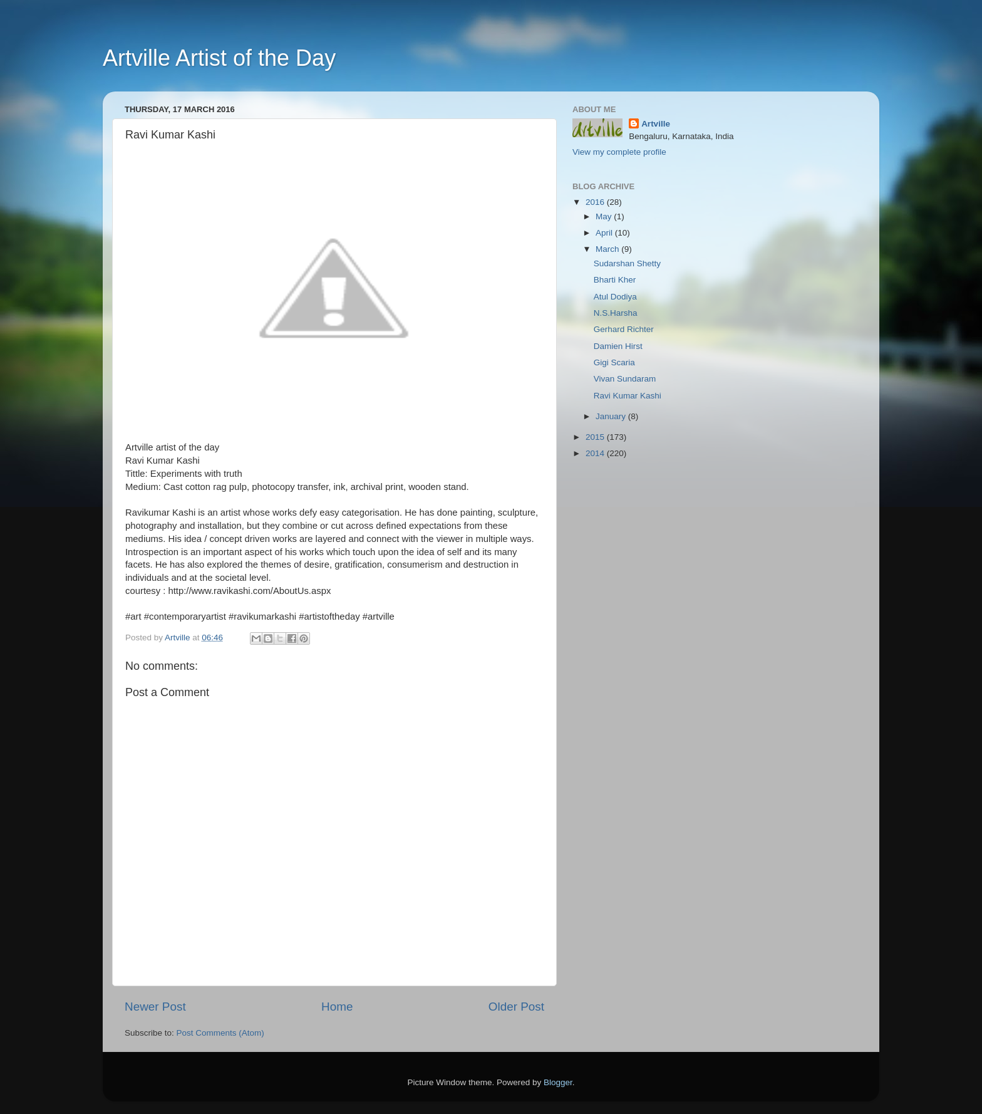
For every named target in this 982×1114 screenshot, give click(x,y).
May (605, 216)
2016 (596, 202)
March (608, 249)
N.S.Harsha (616, 313)
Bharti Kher (615, 279)
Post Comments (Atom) (220, 1033)
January (612, 416)
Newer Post (155, 1006)
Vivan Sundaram (625, 378)
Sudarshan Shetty (627, 263)
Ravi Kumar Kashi (627, 395)
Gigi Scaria (614, 362)
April (605, 232)
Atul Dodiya (615, 296)
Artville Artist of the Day (219, 58)
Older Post (516, 1006)
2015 (596, 437)
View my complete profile (619, 152)
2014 (596, 453)
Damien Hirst (618, 346)
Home (337, 1006)
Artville (655, 123)
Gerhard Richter (624, 329)
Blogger (558, 1082)
